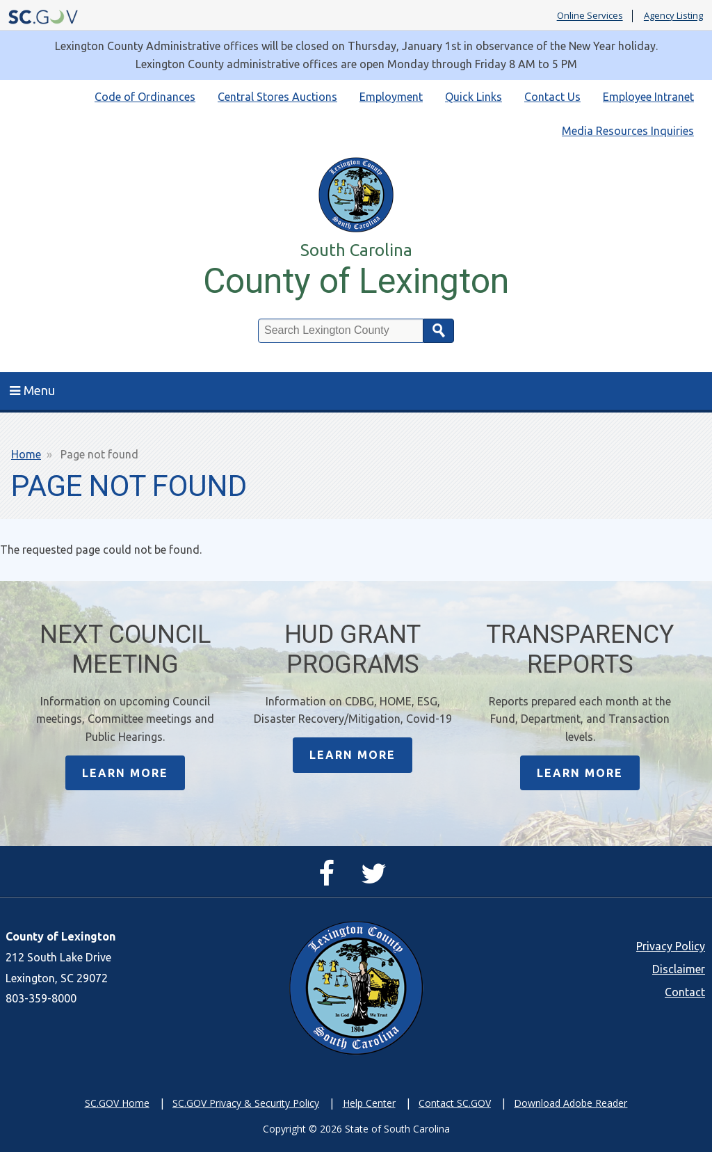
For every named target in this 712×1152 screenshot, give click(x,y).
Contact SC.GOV (455, 1103)
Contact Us (552, 96)
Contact (685, 992)
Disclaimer (678, 969)
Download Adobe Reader (570, 1103)
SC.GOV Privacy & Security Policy (245, 1103)
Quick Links (473, 96)
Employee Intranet (648, 96)
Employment (391, 96)
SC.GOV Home (117, 1103)
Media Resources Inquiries (628, 131)
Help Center (369, 1103)
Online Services (590, 16)
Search (438, 331)
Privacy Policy (670, 946)
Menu (32, 390)
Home (26, 454)
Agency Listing (673, 16)
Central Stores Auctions (277, 96)
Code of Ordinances (145, 96)
